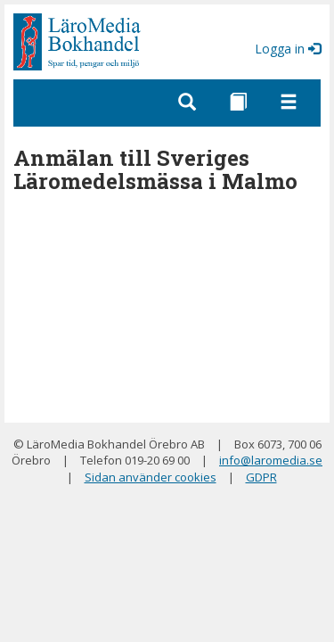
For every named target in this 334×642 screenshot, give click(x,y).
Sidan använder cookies (150, 477)
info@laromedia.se (270, 460)
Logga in (288, 48)
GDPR (261, 477)
